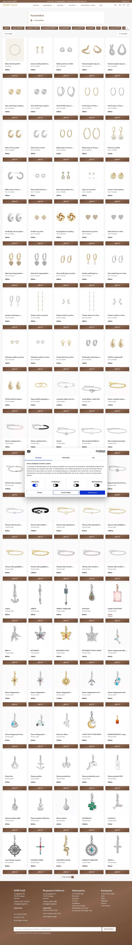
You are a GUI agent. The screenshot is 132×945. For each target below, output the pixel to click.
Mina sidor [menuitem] (75, 896)
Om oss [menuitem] (74, 901)
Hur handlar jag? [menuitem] (78, 894)
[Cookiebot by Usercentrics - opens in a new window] (97, 451)
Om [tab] (93, 457)
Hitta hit (17, 898)
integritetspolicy (46, 933)
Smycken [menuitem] (60, 5)
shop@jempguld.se (61, 1)
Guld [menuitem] (102, 896)
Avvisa (39, 492)
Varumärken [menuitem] (47, 5)
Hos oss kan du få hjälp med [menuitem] (82, 910)
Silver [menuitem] (103, 898)
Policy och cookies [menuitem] (78, 906)
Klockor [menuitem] (72, 5)
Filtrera (9, 34)
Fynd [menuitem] (100, 5)
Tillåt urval (66, 492)
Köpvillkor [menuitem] (75, 898)
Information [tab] (66, 457)
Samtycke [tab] (38, 457)
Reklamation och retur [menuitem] (80, 908)
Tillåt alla (92, 492)
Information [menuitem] (78, 890)
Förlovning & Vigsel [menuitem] (88, 5)
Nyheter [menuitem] (36, 5)
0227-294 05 (51, 1)
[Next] (127, 27)
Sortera (124, 34)
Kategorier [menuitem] (106, 890)
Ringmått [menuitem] (104, 901)
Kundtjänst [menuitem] (76, 903)
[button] (123, 5)
